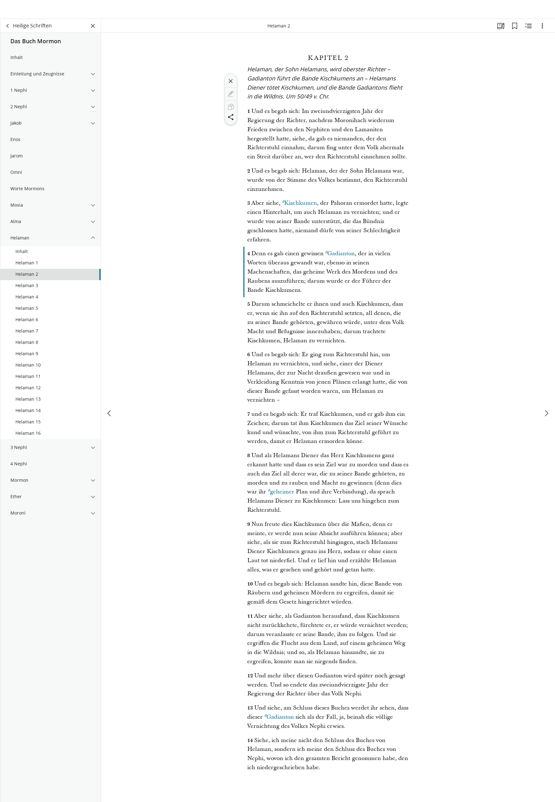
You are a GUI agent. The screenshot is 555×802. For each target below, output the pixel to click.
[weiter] (546, 407)
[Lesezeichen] (514, 30)
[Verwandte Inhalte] (528, 30)
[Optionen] (542, 30)
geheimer (281, 495)
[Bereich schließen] (93, 30)
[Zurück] (8, 30)
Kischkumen (299, 206)
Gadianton (340, 257)
